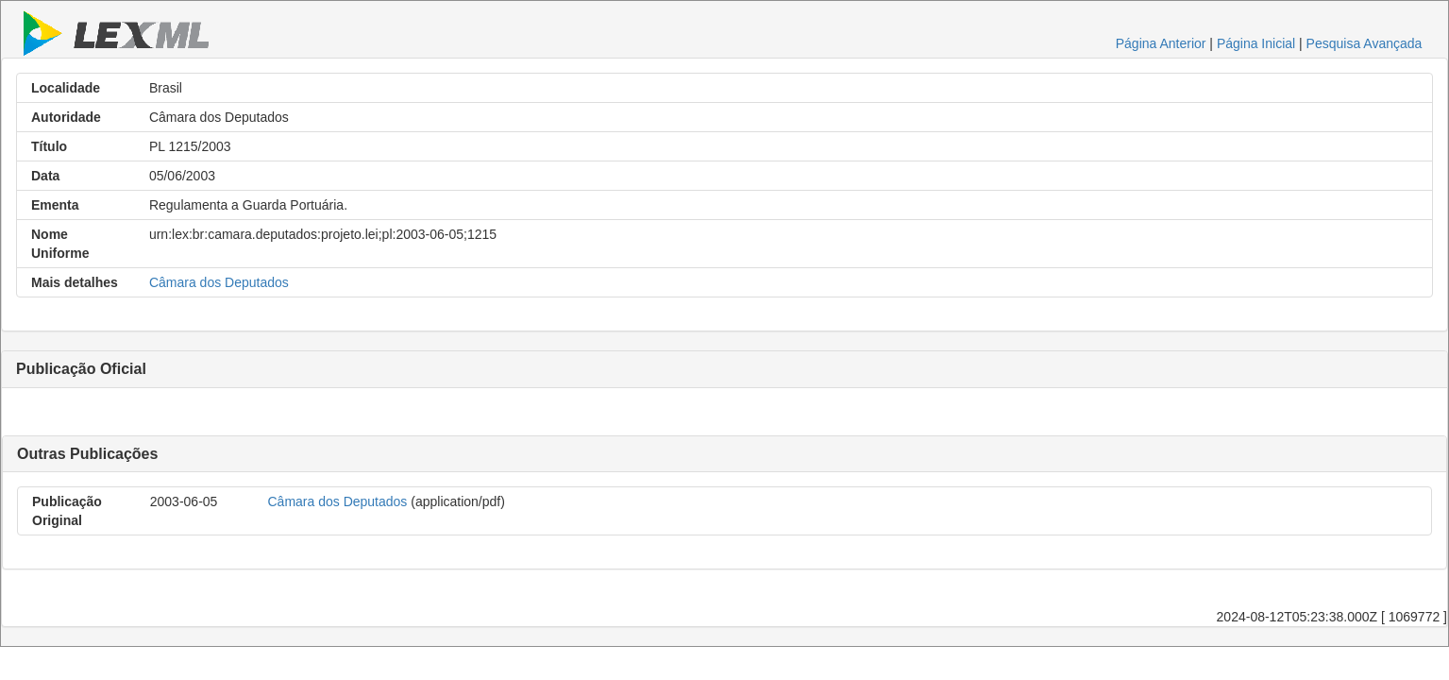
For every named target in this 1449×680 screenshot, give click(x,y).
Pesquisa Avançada (1364, 43)
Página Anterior (1161, 43)
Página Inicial (1256, 43)
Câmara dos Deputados (219, 282)
